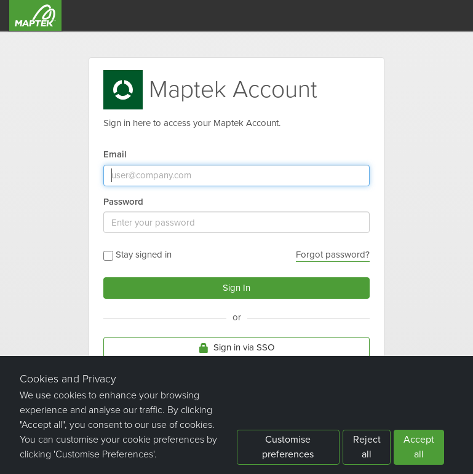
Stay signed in (137, 254)
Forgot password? (333, 254)
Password (123, 202)
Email (115, 154)
